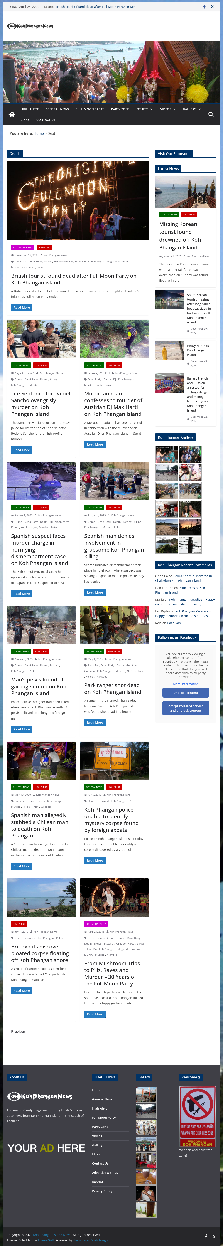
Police (40, 267)
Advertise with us (105, 1172)
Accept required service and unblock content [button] (185, 708)
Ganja (140, 943)
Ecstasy (108, 943)
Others (143, 109)
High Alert (30, 109)
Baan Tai (93, 665)
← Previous (16, 1031)
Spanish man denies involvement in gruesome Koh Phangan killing (114, 546)
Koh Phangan (96, 261)
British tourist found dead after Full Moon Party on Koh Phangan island (74, 279)
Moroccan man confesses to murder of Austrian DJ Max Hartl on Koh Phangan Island (113, 403)
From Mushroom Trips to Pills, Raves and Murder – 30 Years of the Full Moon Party (112, 973)
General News (57, 109)
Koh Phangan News (55, 255)
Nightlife (112, 955)
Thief (35, 807)
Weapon (46, 807)
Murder (34, 385)
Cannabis (20, 261)
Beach (91, 938)
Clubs (101, 938)
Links (25, 120)
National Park (135, 671)
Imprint (97, 1182)
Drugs (97, 943)
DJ (114, 379)
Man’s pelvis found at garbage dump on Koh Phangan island (38, 686)
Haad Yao (174, 623)
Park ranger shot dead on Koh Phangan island (112, 688)
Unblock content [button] (185, 692)
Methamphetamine (22, 267)
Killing (53, 379)
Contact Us (45, 120)
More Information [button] (186, 684)
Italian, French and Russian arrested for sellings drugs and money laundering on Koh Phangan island (197, 394)
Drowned (103, 801)
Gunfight (131, 665)
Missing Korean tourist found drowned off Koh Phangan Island (180, 235)
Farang (127, 522)
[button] (151, 109)
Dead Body (35, 261)
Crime (18, 379)
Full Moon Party (90, 109)
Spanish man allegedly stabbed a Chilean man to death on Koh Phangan (39, 825)
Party (99, 385)
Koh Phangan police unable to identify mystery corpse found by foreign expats (111, 820)
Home (96, 1090)
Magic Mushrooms (117, 261)
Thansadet (101, 676)
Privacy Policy (102, 1191)
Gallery (189, 109)
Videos (165, 109)
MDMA (88, 955)
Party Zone (120, 109)
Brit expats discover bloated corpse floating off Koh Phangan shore (40, 953)
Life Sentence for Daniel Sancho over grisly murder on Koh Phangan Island (40, 403)
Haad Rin (80, 261)
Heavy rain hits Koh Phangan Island (198, 350)
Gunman (89, 671)
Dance (121, 938)
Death (47, 261)
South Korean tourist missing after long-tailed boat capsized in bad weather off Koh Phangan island (199, 308)
